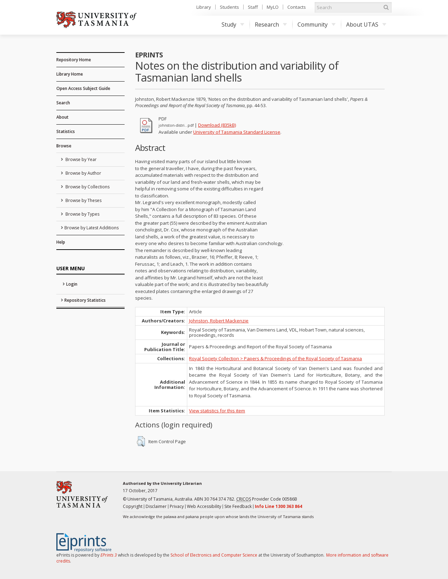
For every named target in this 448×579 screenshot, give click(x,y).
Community (317, 24)
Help (60, 242)
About (62, 117)
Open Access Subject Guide (83, 88)
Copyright (132, 506)
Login (71, 284)
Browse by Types (81, 214)
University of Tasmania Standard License (236, 132)
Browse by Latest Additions (91, 228)
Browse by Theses (83, 200)
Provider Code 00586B (266, 499)
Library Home (69, 74)
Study (233, 24)
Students (229, 7)
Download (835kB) (217, 125)
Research (271, 24)
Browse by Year (80, 159)
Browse (63, 146)
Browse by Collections (87, 187)
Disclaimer (156, 506)
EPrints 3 (108, 555)
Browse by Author (82, 173)
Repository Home (73, 60)
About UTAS (366, 24)
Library (203, 7)
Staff (253, 7)
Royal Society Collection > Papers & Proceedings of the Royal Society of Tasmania (275, 358)
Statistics (65, 131)
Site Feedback (238, 506)
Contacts (296, 7)
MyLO (273, 7)
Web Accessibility (204, 506)
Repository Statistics (85, 300)
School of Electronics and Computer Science (213, 555)
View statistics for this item (217, 410)
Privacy (177, 506)
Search (63, 103)
